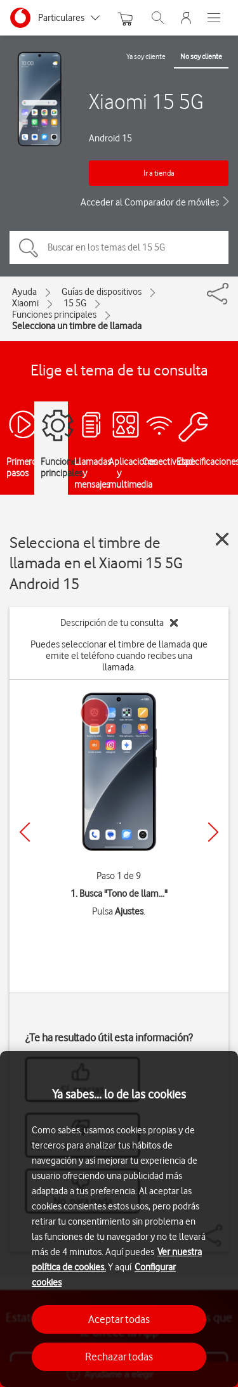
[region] (119, 1219)
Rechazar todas (119, 1356)
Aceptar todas (119, 1319)
